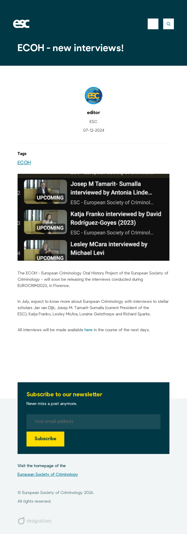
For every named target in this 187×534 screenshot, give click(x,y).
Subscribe (45, 439)
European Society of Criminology (48, 474)
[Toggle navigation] (153, 24)
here (89, 330)
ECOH (24, 163)
